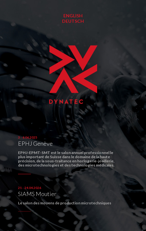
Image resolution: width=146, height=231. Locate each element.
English (73, 15)
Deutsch (73, 21)
